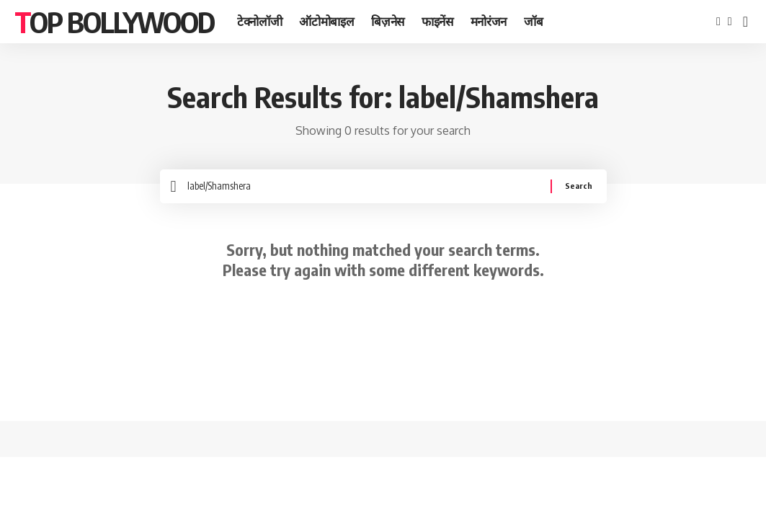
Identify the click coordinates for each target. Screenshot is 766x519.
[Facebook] (718, 21)
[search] (745, 21)
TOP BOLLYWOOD (114, 21)
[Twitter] (730, 21)
